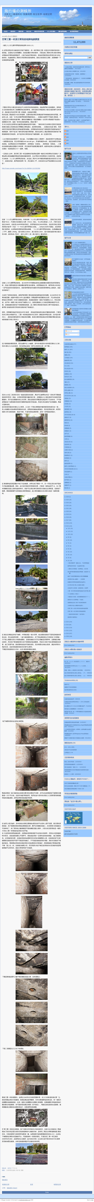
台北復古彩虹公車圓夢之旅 (71, 71)
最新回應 (20, 31)
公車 (65, 474)
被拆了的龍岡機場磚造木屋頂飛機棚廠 (78, 576)
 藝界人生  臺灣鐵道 (69, 466)
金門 (65, 433)
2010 (67, 633)
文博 (65, 439)
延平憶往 (66, 480)
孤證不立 (66, 684)
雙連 (65, 423)
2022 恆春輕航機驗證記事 (71, 783)
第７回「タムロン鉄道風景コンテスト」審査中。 (77, 661)
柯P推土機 (67, 393)
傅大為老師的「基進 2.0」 (71, 767)
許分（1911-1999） (69, 747)
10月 (69, 534)
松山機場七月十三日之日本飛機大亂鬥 (74, 706)
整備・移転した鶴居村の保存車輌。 (74, 670)
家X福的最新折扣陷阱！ (78, 292)
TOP (92, 1200)
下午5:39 (14, 1168)
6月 (68, 546)
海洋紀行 (66, 376)
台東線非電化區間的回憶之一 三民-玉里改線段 (76, 701)
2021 (67, 508)
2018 (67, 517)
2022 (67, 505)
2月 (68, 557)
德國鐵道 (66, 482)
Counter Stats (67, 831)
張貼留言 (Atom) (12, 1188)
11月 (69, 531)
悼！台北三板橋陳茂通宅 (78, 242)
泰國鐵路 (66, 428)
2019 (67, 514)
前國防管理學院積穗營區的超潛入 (77, 582)
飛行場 (18, 1170)
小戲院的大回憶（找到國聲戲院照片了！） (79, 596)
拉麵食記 (66, 374)
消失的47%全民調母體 (70, 750)
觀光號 (66, 488)
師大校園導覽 (68, 379)
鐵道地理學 (67, 463)
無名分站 (28, 31)
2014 (67, 621)
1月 (68, 560)
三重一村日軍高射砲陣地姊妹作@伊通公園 (79, 591)
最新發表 (12, 31)
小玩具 (66, 406)
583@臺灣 (67, 471)
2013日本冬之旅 (68, 395)
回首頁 (5, 31)
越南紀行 (66, 417)
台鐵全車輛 (67, 477)
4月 (68, 551)
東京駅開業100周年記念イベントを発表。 (75, 666)
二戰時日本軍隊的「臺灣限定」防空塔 (78, 569)
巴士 (65, 366)
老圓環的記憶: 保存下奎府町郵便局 (77, 602)
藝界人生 (66, 349)
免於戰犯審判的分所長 (70, 690)
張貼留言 (5, 1180)
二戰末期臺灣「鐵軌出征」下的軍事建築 (78, 563)
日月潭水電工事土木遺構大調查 (76, 585)
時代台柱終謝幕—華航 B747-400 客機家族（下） (77, 786)
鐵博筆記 (66, 412)
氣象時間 (66, 360)
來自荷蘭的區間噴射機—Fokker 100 (74, 788)
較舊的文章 (57, 1184)
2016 (67, 523)
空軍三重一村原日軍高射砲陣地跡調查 (20, 39)
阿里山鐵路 (67, 390)
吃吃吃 (66, 371)
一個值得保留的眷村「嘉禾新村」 (77, 614)
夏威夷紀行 (67, 455)
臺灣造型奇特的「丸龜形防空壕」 (77, 566)
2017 (67, 520)
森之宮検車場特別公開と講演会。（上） (75, 675)
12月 (69, 528)
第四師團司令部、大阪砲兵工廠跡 (81, 171)
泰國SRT (66, 485)
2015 (67, 526)
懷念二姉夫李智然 (69, 761)
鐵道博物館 (67, 436)
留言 (68, 334)
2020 (67, 511)
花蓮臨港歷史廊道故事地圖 (71, 722)
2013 (67, 624)
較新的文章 (5, 1184)
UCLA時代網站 (51, 31)
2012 (67, 627)
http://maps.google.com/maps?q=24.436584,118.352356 (21, 168)
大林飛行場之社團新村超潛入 (75, 605)
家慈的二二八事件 (69, 774)
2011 (67, 630)
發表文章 (69, 331)
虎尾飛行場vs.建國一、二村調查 (76, 579)
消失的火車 (67, 441)
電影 (65, 382)
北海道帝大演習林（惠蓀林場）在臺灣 (78, 588)
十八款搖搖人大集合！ (74, 594)
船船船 (66, 385)
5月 (68, 549)
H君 (67, 131)
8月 (68, 540)
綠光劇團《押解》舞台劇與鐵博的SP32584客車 (77, 82)
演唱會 (66, 398)
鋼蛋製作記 (67, 420)
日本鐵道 (66, 357)
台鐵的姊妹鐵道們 (69, 699)
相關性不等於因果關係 (70, 687)
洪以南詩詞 (67, 363)
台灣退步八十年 (68, 752)
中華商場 (66, 447)
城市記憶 (66, 452)
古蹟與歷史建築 (10, 1170)
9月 (68, 537)
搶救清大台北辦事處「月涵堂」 (76, 599)
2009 (67, 636)
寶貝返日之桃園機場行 (70, 709)
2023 (67, 502)
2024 (67, 499)
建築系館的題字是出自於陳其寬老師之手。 (75, 105)
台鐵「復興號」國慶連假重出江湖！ (81, 204)
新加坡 (66, 425)
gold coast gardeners (69, 834)
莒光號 (66, 404)
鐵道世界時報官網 (39, 31)
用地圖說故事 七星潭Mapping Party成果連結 (76, 733)
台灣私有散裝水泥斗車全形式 (80, 188)
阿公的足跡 (67, 368)
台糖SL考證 (67, 450)
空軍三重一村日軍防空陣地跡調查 (77, 611)
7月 (68, 543)
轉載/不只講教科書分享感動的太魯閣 (74, 738)
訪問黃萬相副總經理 (69, 764)
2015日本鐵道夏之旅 (70, 469)
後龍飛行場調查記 (72, 617)
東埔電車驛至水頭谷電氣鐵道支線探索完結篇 (76, 770)
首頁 (31, 1184)
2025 (67, 497)
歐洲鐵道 (66, 458)
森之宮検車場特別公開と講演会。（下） (75, 673)
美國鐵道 (66, 401)
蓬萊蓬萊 (66, 409)
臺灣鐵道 (66, 347)
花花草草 (66, 444)
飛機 (22, 1170)
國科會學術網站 (62, 31)
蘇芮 (65, 460)
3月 (68, 554)
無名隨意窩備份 (74, 31)
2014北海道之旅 (68, 414)
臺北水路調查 (68, 387)
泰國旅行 (66, 431)
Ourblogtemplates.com (24, 1200)
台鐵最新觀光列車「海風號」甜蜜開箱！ (75, 74)
